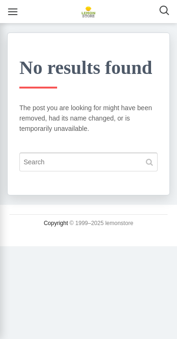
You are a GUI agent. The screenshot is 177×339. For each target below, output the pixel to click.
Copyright (56, 223)
